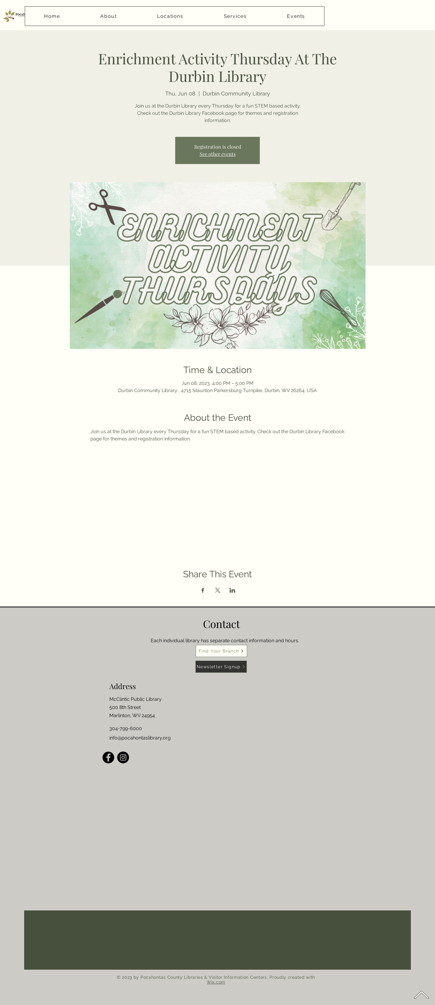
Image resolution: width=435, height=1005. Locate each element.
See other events (218, 154)
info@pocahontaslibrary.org (140, 738)
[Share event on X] (218, 590)
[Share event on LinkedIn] (232, 590)
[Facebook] (108, 757)
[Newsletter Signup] (221, 667)
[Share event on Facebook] (203, 590)
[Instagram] (123, 757)
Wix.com (216, 982)
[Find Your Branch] (221, 651)
